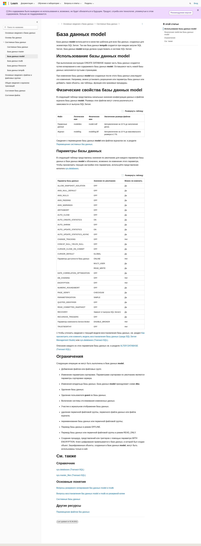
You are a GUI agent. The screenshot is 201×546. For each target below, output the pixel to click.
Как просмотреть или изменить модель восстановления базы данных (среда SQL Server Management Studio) (100, 336)
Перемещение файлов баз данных (72, 512)
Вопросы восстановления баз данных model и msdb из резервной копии (90, 493)
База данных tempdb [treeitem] (15, 70)
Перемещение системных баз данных (74, 144)
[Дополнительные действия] (142, 24)
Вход (196, 3)
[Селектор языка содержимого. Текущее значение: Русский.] (9, 542)
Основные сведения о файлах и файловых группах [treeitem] (18, 76)
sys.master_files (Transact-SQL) (71, 475)
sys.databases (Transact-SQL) (94, 340)
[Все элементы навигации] (58, 24)
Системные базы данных (107, 24)
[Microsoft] (4, 3)
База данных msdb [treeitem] (15, 61)
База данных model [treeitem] (15, 56)
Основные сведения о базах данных (78, 24)
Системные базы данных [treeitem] (17, 47)
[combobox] (20, 27)
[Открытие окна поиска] (190, 3)
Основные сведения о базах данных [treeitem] (20, 33)
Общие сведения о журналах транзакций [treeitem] (17, 84)
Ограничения (169, 38)
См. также (168, 41)
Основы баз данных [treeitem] (13, 38)
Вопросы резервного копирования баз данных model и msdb (85, 488)
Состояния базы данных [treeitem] (15, 91)
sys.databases (71, 168)
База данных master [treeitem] (15, 52)
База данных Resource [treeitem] (16, 66)
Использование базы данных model (180, 29)
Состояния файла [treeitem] (12, 95)
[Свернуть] (37, 22)
